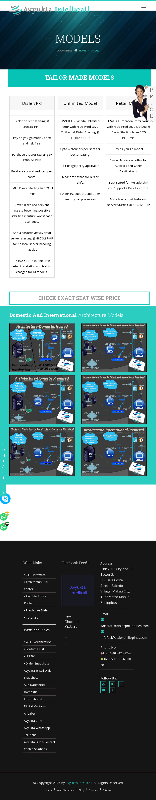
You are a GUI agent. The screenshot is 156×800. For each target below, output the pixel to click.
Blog (81, 790)
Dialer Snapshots (36, 663)
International (33, 699)
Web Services (65, 790)
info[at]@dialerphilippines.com (123, 637)
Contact (93, 790)
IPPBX (29, 656)
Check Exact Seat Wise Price (79, 298)
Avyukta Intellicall (78, 589)
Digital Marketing (36, 706)
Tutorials (31, 617)
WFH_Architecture (37, 642)
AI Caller (29, 713)
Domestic (30, 692)
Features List (34, 649)
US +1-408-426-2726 (115, 653)
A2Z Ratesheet (34, 685)
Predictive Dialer (36, 610)
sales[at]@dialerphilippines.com (124, 626)
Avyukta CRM (33, 721)
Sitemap (108, 790)
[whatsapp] (11, 490)
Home (48, 790)
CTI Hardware (35, 575)
